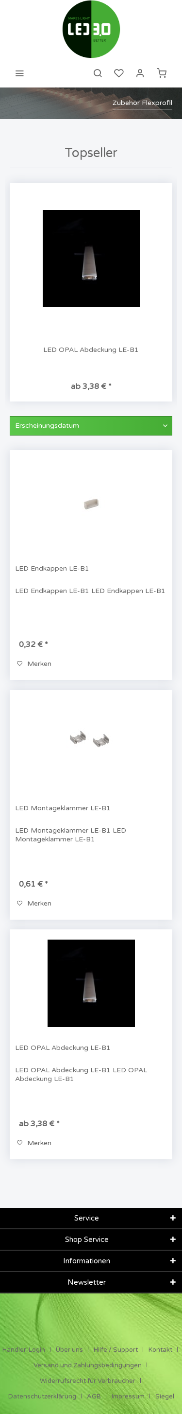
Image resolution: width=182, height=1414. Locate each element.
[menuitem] (19, 73)
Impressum (128, 1396)
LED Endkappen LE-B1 (52, 568)
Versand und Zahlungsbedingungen (87, 1365)
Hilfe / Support (116, 1350)
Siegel (164, 1396)
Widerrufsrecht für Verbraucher (87, 1381)
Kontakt (160, 1350)
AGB (94, 1396)
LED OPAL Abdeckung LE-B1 (91, 350)
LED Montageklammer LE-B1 (63, 808)
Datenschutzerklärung (42, 1396)
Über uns (69, 1350)
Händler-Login (23, 1350)
